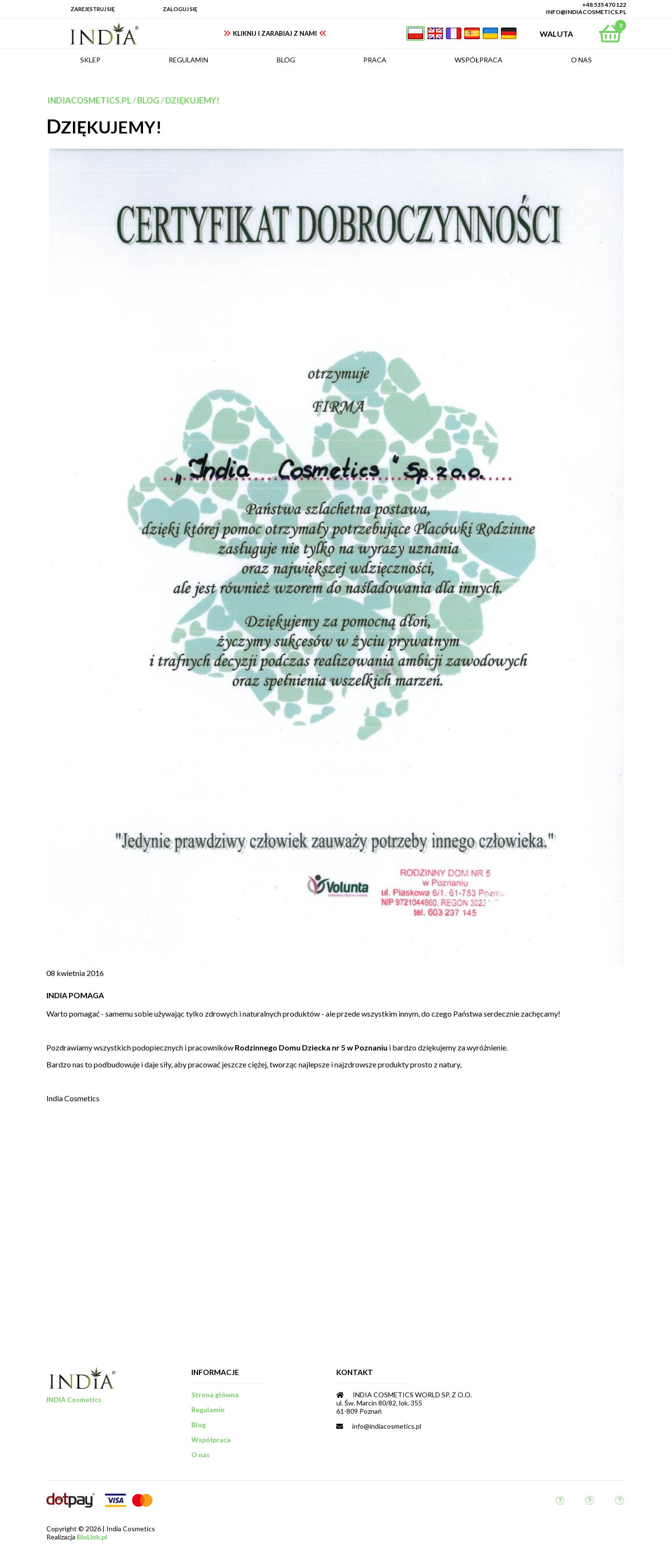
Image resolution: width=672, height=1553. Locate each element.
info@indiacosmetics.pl (586, 11)
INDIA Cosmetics (73, 1399)
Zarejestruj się (92, 9)
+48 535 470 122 (604, 4)
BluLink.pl (92, 1537)
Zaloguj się (180, 9)
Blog (148, 100)
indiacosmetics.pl (89, 100)
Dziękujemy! (192, 100)
